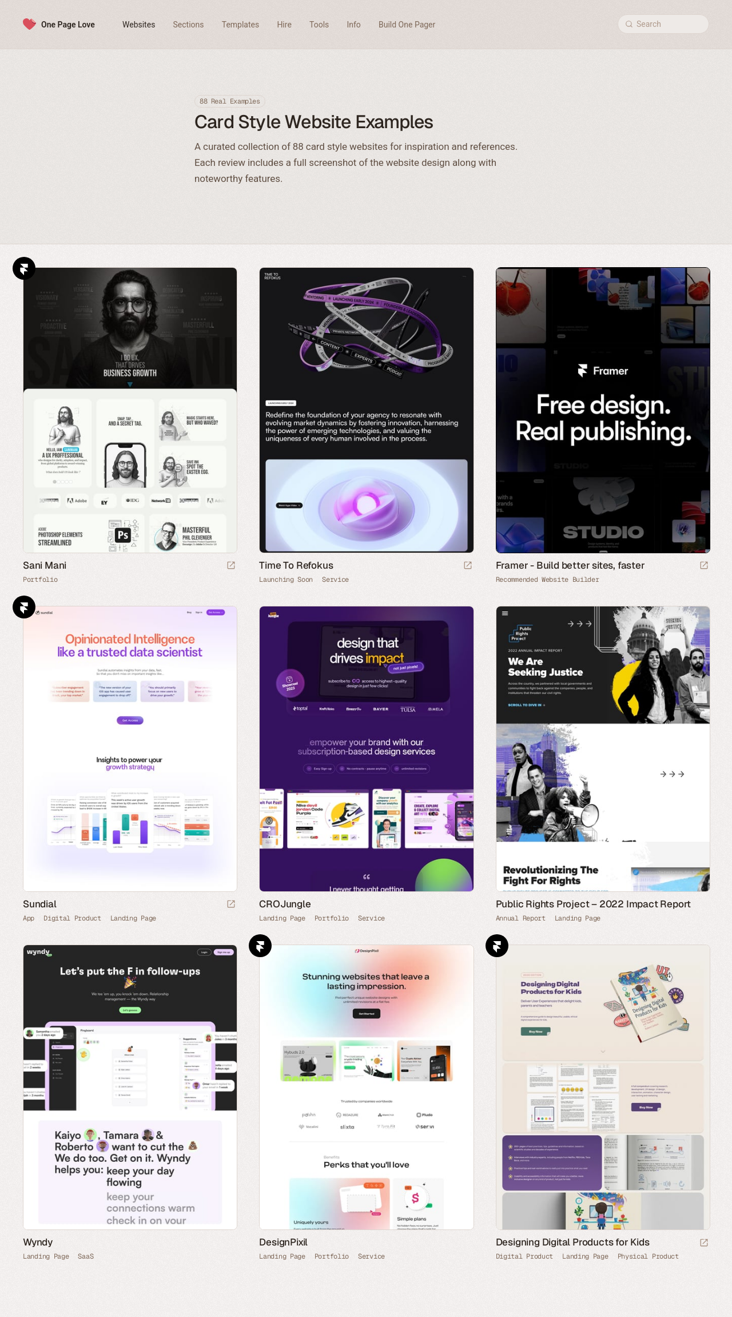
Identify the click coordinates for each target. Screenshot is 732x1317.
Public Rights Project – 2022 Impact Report (593, 904)
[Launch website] (231, 566)
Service (335, 579)
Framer (24, 268)
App (28, 918)
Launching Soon (286, 579)
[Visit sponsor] (704, 566)
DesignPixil (283, 1242)
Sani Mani (44, 565)
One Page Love (68, 24)
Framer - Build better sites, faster (570, 565)
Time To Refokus (296, 565)
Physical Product (648, 1256)
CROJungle (285, 904)
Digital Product (72, 918)
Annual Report (521, 918)
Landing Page (133, 918)
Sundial (40, 904)
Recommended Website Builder (547, 579)
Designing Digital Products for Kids (573, 1242)
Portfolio (40, 579)
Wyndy (38, 1242)
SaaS (85, 1256)
